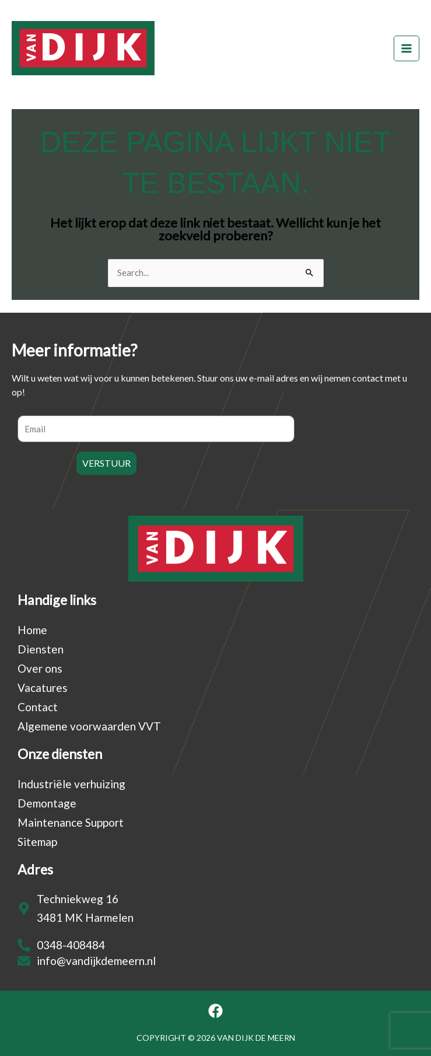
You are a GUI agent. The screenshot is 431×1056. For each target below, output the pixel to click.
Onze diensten (59, 754)
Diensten (40, 649)
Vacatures (42, 687)
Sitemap (37, 841)
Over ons (39, 668)
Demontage (46, 803)
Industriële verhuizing (71, 784)
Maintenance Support (70, 822)
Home (32, 630)
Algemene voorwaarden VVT (89, 726)
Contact (37, 707)
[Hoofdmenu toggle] (406, 48)
